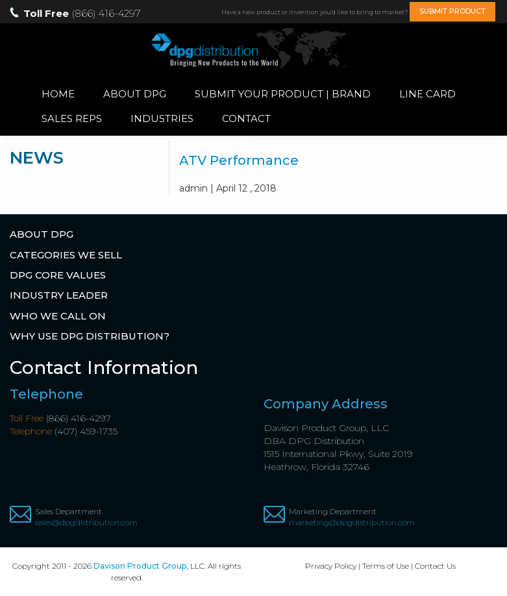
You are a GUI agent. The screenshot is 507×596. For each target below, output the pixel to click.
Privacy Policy (330, 566)
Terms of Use (385, 566)
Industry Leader (59, 295)
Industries (161, 118)
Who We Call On (58, 316)
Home (58, 94)
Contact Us (435, 566)
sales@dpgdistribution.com (86, 522)
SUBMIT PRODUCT (452, 11)
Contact (246, 118)
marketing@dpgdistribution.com (352, 522)
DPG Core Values (58, 275)
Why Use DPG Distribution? (89, 336)
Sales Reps (72, 118)
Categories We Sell (66, 255)
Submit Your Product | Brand (283, 94)
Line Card (427, 94)
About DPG (134, 94)
